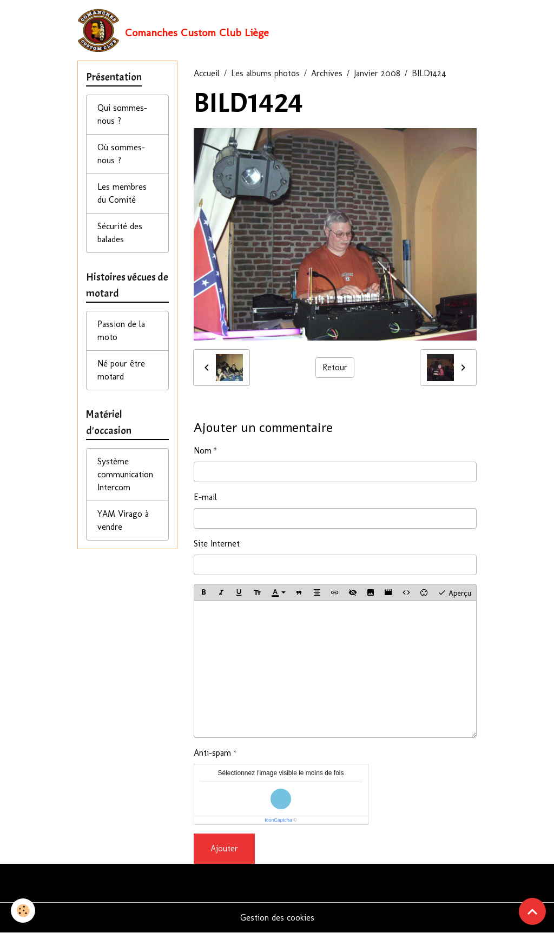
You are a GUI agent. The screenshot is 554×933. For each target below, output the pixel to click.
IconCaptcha (278, 820)
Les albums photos (265, 73)
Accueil (207, 73)
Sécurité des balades (119, 232)
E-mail (205, 497)
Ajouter (224, 848)
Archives (326, 73)
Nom (203, 450)
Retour (334, 367)
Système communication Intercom (125, 474)
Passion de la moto (121, 330)
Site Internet (217, 543)
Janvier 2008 (377, 73)
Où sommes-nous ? (121, 153)
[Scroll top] (532, 911)
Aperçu (454, 592)
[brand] (173, 30)
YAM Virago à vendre (123, 520)
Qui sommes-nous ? (122, 114)
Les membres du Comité (122, 193)
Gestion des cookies (277, 917)
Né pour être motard (121, 370)
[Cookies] (23, 910)
